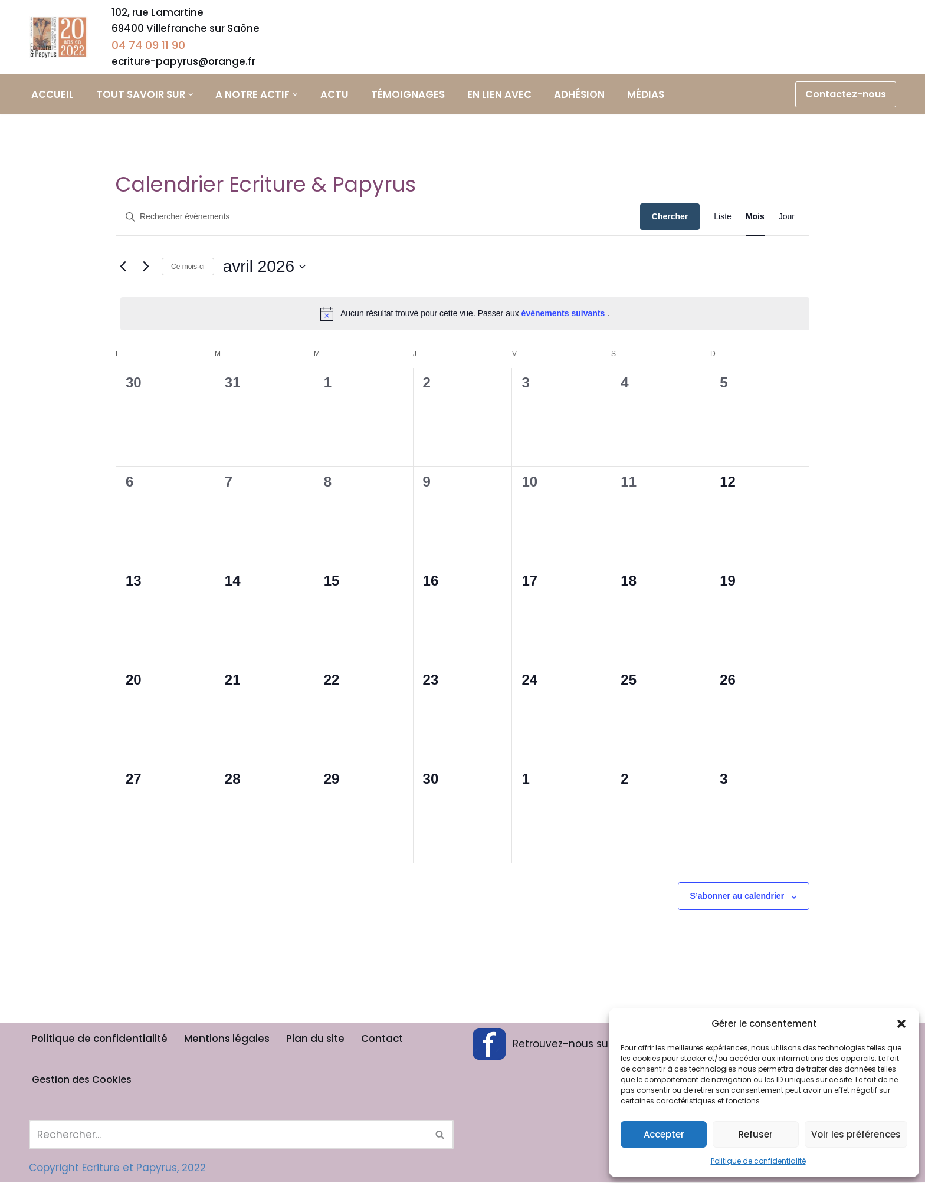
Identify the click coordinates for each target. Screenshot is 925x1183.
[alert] (464, 314)
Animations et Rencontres (778, 32)
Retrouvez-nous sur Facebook (567, 1044)
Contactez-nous (845, 94)
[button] (901, 1024)
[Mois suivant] (146, 267)
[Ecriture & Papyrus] (61, 38)
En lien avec (501, 95)
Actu (336, 95)
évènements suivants (564, 314)
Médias (647, 95)
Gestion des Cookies (82, 1080)
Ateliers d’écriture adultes (421, 32)
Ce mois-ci (188, 267)
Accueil (52, 95)
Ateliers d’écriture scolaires (598, 32)
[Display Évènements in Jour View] (787, 217)
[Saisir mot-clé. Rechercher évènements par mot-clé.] (378, 217)
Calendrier (866, 38)
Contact (384, 1039)
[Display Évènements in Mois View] (755, 217)
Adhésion (581, 95)
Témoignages (410, 95)
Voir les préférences (856, 1134)
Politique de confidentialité (758, 1161)
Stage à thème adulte (506, 32)
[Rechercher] (228, 1135)
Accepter (664, 1134)
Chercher (670, 217)
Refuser (756, 1134)
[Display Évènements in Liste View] (723, 217)
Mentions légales (229, 1039)
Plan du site (317, 1039)
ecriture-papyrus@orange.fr (184, 62)
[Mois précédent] (123, 267)
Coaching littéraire (687, 24)
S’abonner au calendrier (737, 897)
